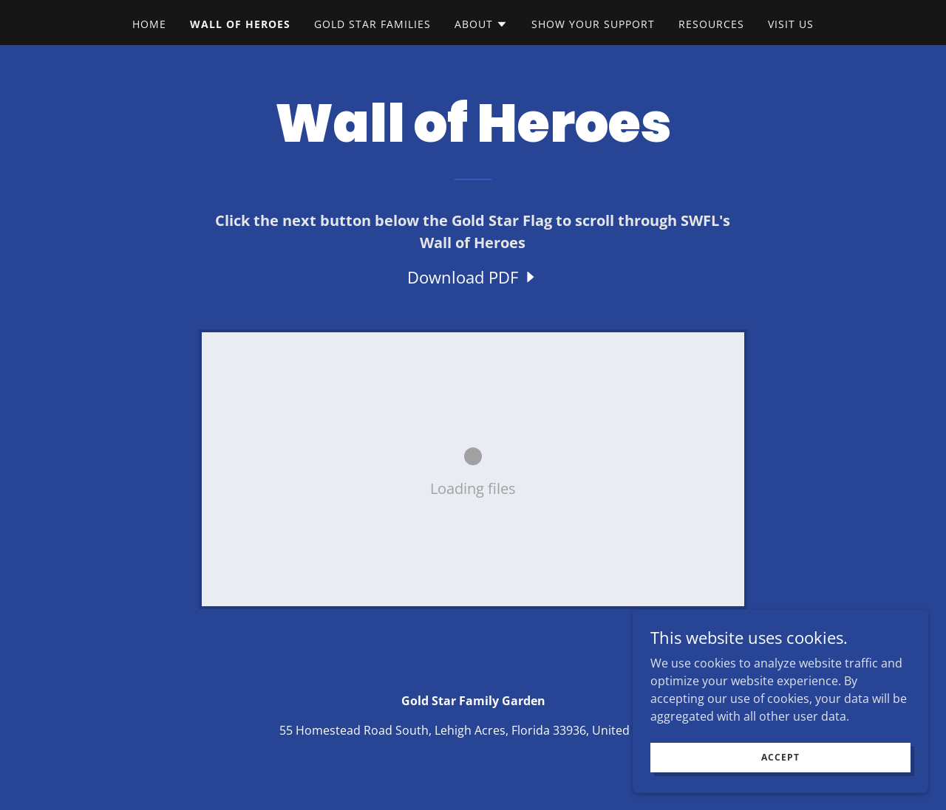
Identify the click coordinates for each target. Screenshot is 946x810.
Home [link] (149, 24)
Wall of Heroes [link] (240, 24)
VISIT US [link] (791, 24)
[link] (473, 277)
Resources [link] (711, 24)
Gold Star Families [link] (372, 24)
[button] (481, 24)
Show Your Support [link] (593, 24)
